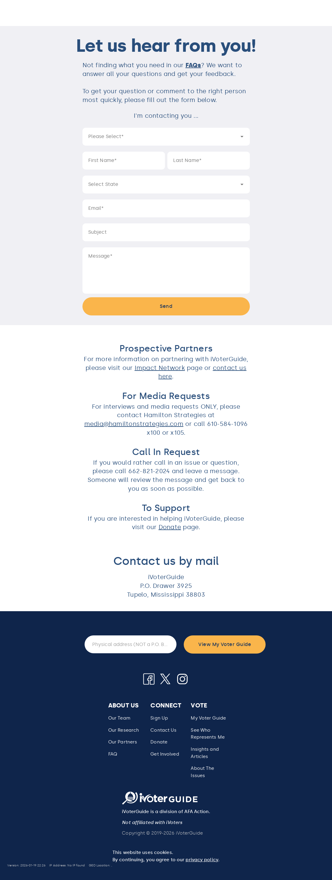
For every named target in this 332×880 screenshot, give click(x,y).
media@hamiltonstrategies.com (133, 423)
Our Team (119, 718)
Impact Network (160, 367)
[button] (208, 734)
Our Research (123, 730)
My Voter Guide (208, 718)
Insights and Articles (205, 753)
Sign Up (159, 718)
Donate (170, 527)
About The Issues (202, 772)
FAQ (112, 754)
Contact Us (163, 730)
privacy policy (202, 859)
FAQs (193, 65)
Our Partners (122, 742)
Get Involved (164, 754)
